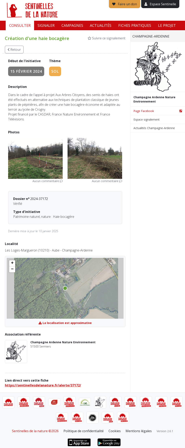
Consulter (20, 25)
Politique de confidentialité (83, 431)
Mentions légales (139, 431)
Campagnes (72, 25)
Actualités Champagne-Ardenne (154, 128)
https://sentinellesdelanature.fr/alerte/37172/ (43, 385)
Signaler (46, 25)
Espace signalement (146, 119)
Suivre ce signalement (106, 38)
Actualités (100, 25)
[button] (12, 263)
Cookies (115, 431)
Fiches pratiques (134, 25)
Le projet (167, 25)
